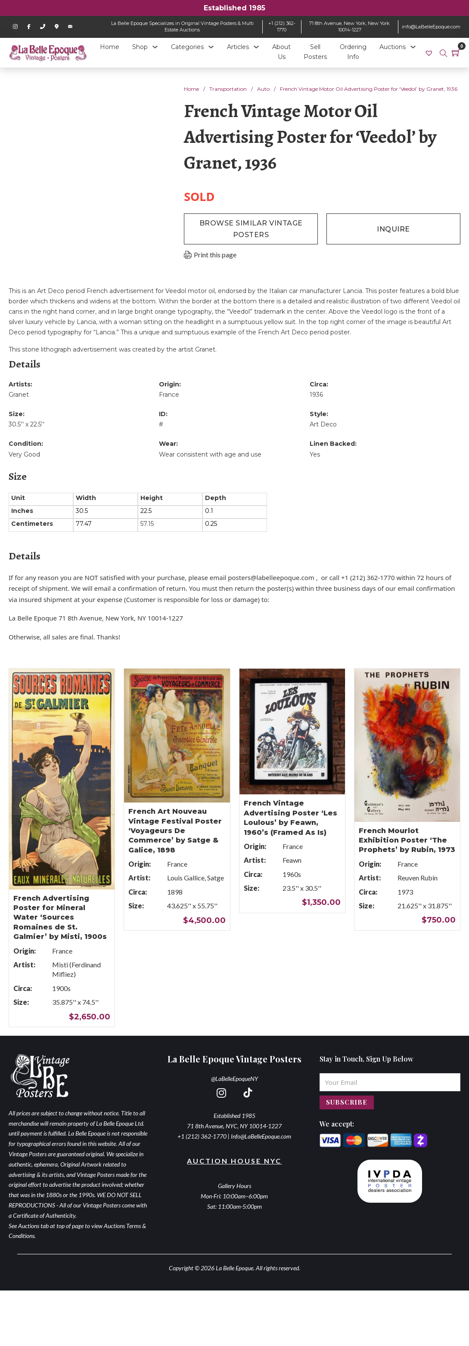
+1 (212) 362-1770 (281, 26)
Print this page (215, 254)
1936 (316, 394)
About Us (281, 52)
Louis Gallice (186, 878)
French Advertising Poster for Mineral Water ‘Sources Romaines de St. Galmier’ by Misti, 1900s (60, 917)
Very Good (24, 454)
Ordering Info (353, 52)
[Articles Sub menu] (256, 47)
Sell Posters (315, 52)
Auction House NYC (234, 1161)
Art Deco (323, 424)
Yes (315, 454)
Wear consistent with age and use (210, 454)
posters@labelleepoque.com (271, 577)
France (169, 394)
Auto (263, 89)
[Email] (390, 1082)
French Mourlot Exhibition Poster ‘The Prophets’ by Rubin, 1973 (407, 840)
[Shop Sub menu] (155, 47)
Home (109, 47)
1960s (292, 874)
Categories (187, 47)
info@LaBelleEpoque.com (431, 27)
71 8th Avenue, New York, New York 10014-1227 (349, 26)
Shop (140, 47)
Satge (215, 878)
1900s (61, 988)
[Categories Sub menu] (211, 47)
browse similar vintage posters (251, 229)
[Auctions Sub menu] (413, 47)
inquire (393, 229)
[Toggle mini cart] (456, 52)
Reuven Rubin (418, 878)
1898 (175, 892)
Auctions (392, 47)
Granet (19, 394)
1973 (405, 892)
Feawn (292, 860)
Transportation (228, 89)
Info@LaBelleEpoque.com (261, 1136)
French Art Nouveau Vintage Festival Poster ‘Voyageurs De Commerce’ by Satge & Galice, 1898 (175, 830)
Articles (238, 47)
